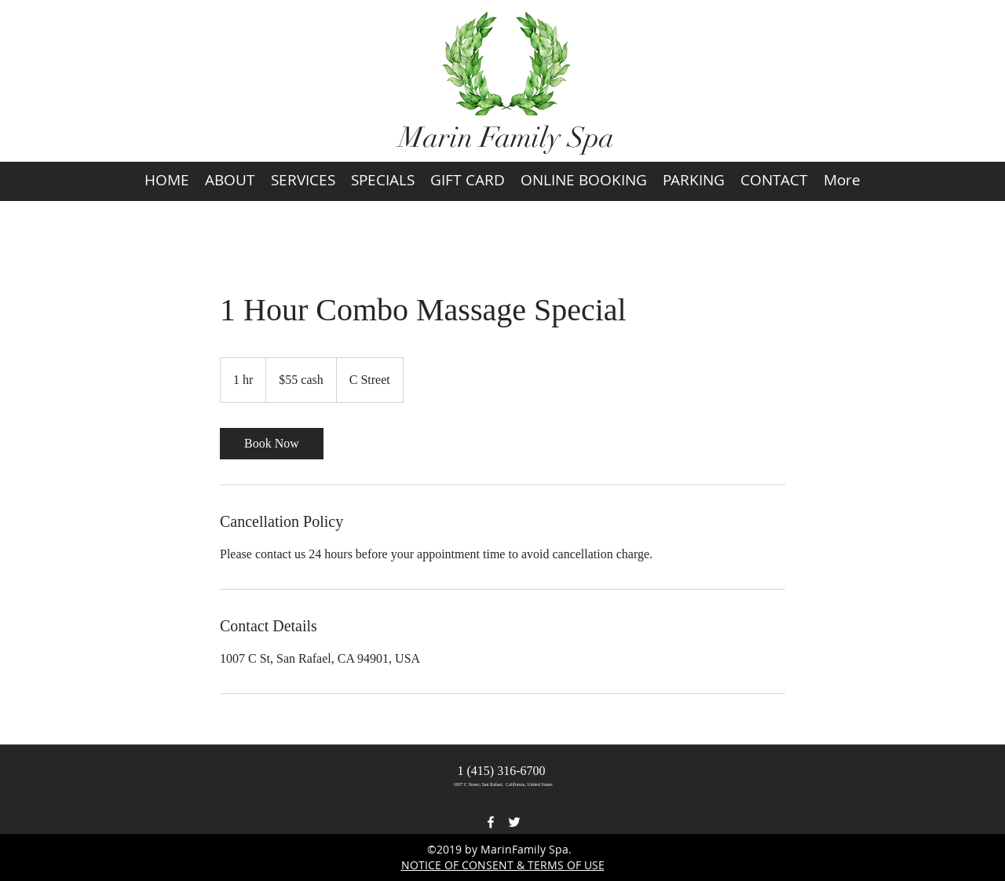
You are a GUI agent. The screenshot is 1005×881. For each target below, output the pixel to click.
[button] (856, 219)
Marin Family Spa (506, 137)
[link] (271, 443)
